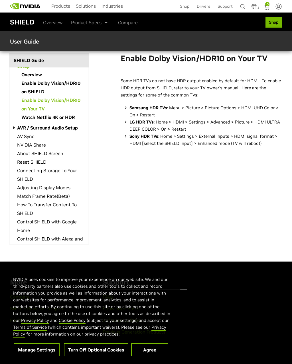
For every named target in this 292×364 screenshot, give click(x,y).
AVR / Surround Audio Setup (47, 128)
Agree (149, 357)
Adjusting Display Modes (43, 187)
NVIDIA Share (31, 145)
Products (60, 6)
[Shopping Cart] (267, 8)
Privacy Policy (35, 327)
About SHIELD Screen (40, 153)
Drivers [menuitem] (203, 6)
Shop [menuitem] (184, 6)
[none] (243, 4)
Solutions (86, 6)
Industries (112, 6)
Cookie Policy (72, 327)
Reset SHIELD (31, 162)
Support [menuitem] (225, 6)
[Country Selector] (254, 8)
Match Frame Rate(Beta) (43, 196)
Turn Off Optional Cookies (96, 357)
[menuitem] (60, 5)
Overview (52, 22)
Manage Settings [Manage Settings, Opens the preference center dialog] (36, 357)
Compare (128, 22)
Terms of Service (30, 334)
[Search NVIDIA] (243, 5)
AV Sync (25, 136)
